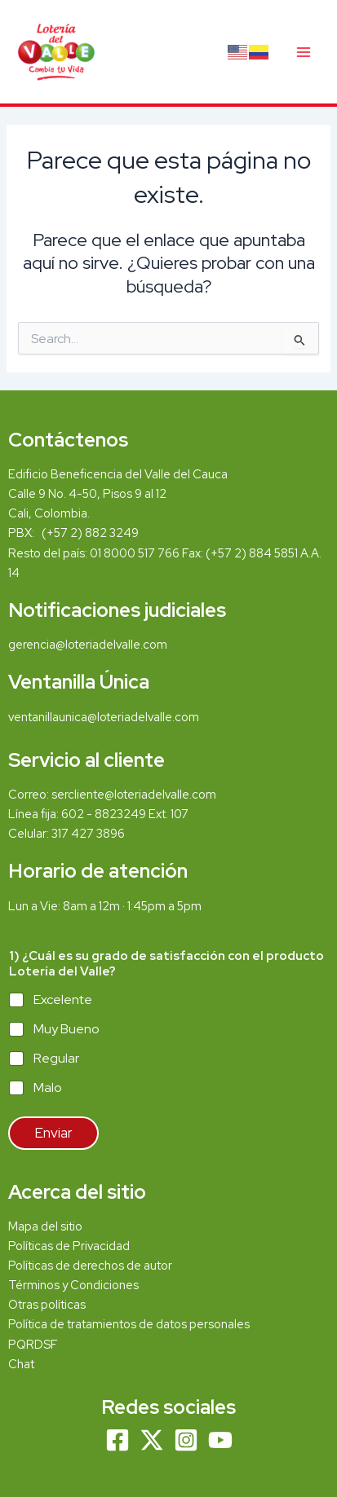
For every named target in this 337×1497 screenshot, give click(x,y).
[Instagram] (186, 1440)
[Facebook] (117, 1440)
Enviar (53, 1133)
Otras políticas (47, 1304)
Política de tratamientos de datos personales (129, 1324)
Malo (47, 1088)
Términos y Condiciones (74, 1284)
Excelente (62, 1000)
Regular (56, 1058)
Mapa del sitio (45, 1226)
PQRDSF (33, 1344)
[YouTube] (220, 1440)
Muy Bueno (66, 1029)
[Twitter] (152, 1440)
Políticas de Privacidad (69, 1245)
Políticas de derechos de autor (90, 1265)
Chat (21, 1364)
